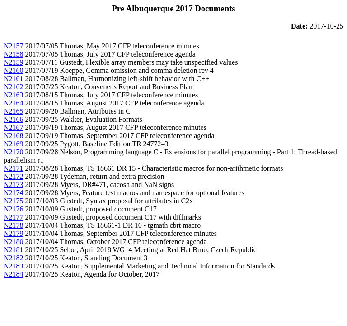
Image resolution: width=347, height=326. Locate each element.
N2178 (13, 225)
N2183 (13, 266)
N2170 (13, 152)
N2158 (13, 54)
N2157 (13, 46)
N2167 (13, 127)
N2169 (13, 144)
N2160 (13, 70)
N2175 (13, 201)
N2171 (13, 168)
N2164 (13, 103)
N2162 (13, 87)
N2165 (13, 111)
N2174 (13, 193)
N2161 (13, 78)
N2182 (13, 258)
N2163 (13, 95)
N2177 (13, 217)
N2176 (13, 209)
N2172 (13, 176)
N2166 (13, 119)
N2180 (13, 241)
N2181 (13, 250)
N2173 (13, 184)
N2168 (13, 135)
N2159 (13, 62)
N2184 (13, 274)
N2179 (13, 233)
